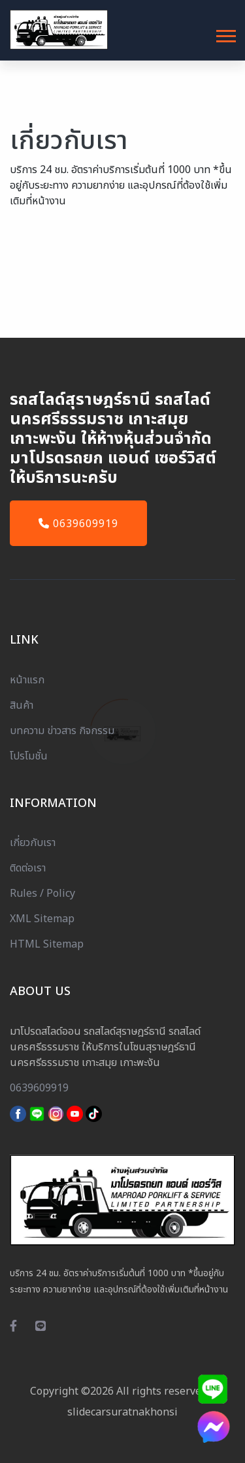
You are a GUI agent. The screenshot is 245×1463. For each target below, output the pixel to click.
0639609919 (78, 524)
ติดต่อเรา (28, 868)
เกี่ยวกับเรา (33, 843)
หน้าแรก (27, 680)
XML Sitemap (42, 919)
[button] (225, 33)
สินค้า (21, 705)
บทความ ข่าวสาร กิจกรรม (62, 731)
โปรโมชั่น (29, 756)
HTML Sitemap (47, 944)
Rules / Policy (42, 893)
